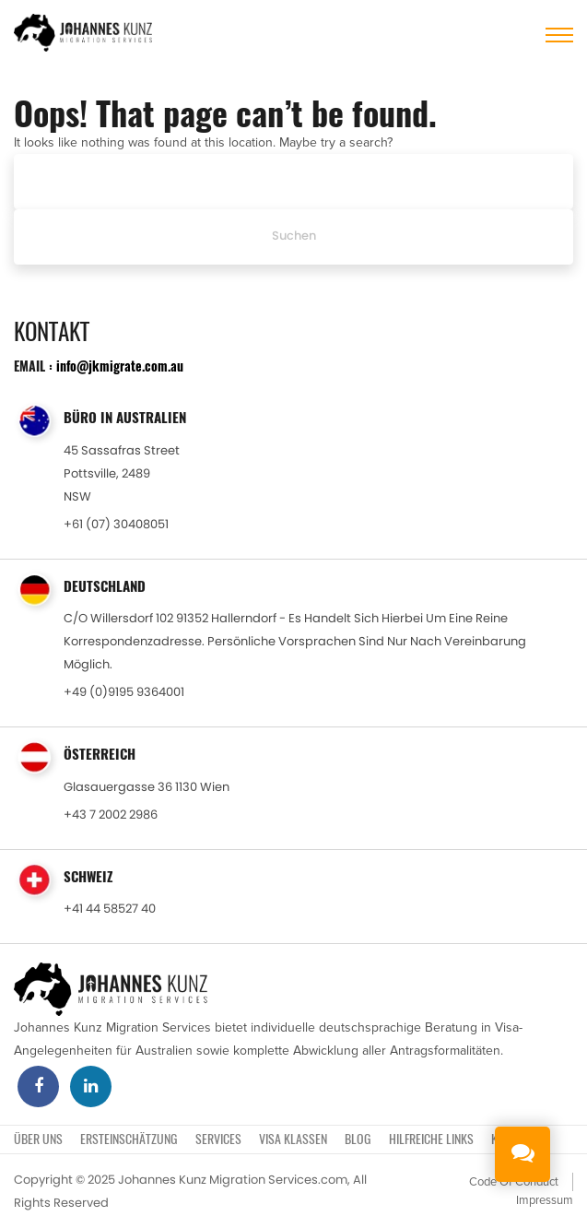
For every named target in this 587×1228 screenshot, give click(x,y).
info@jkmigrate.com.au (119, 365)
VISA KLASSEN (293, 1139)
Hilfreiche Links (431, 1139)
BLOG (358, 1139)
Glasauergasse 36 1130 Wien (146, 787)
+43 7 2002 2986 (111, 814)
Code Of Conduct (513, 1182)
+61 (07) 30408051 (116, 524)
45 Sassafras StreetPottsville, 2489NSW (122, 473)
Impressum (544, 1200)
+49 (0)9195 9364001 (124, 692)
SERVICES (218, 1139)
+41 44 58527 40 (110, 908)
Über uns (38, 1139)
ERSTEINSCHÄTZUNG (129, 1139)
